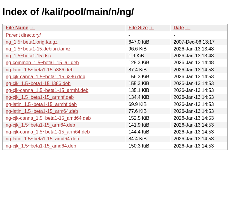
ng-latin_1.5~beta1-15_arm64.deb (42, 111)
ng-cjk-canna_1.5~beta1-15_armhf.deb (47, 90)
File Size (138, 27)
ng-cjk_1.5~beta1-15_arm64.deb (40, 125)
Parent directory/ (23, 35)
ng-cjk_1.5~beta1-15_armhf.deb (40, 97)
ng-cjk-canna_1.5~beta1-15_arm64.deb (48, 131)
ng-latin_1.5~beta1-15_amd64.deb (42, 138)
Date (178, 27)
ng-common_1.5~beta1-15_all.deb (42, 62)
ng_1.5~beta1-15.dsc (28, 55)
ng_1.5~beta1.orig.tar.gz (32, 41)
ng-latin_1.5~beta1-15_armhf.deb (41, 104)
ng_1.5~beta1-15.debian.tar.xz (38, 48)
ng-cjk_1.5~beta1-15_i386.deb (38, 83)
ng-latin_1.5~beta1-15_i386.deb (39, 69)
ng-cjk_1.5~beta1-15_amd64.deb (41, 145)
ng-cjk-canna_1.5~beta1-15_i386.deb (45, 76)
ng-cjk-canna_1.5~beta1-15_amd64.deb (48, 118)
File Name (17, 27)
